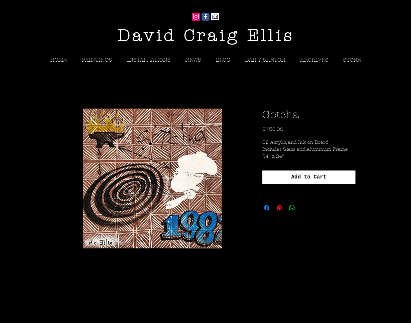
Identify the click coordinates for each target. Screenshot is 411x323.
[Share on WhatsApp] (292, 208)
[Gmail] (215, 17)
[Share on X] (305, 208)
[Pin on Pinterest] (279, 208)
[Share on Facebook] (267, 208)
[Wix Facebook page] (205, 17)
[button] (314, 59)
